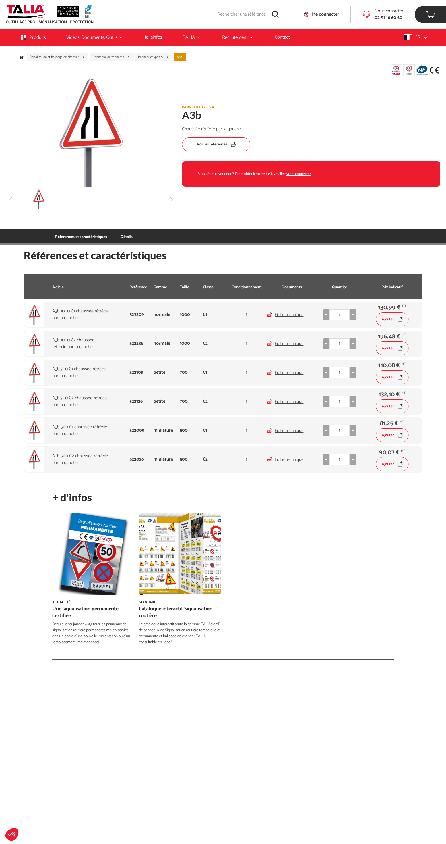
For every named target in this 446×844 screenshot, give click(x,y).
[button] (12, 834)
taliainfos (153, 37)
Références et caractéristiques (81, 237)
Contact (282, 37)
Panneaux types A (153, 57)
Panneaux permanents (111, 57)
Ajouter (392, 319)
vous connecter (298, 174)
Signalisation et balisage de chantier (57, 57)
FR (416, 37)
